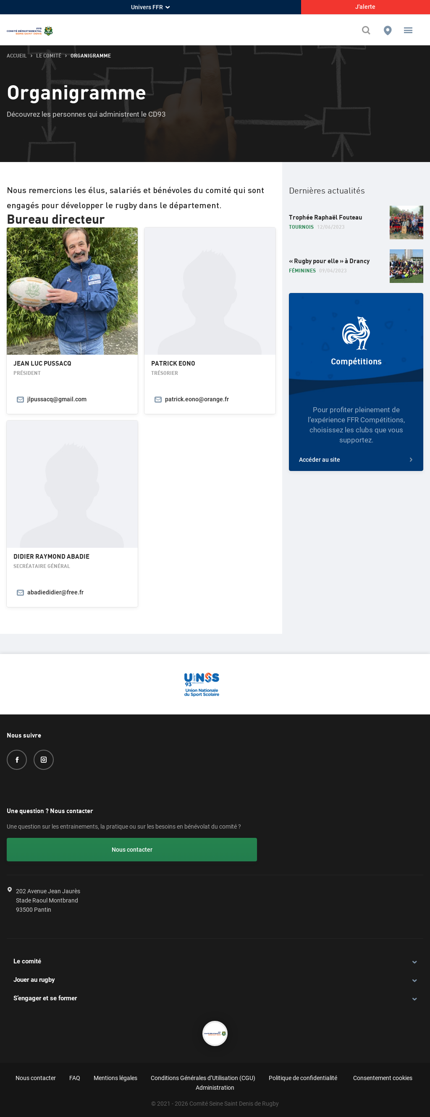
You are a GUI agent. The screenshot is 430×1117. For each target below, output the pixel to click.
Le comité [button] (48, 56)
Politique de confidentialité (303, 1076)
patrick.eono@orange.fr (197, 399)
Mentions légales (115, 1076)
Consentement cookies (382, 1076)
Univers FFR (150, 7)
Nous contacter (52, 849)
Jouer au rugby (34, 978)
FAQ (74, 1076)
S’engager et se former (45, 997)
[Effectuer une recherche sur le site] (368, 30)
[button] (408, 30)
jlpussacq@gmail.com (57, 399)
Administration (215, 1086)
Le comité (27, 960)
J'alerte (365, 6)
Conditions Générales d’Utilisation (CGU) (203, 1076)
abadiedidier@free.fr (55, 592)
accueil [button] (17, 56)
